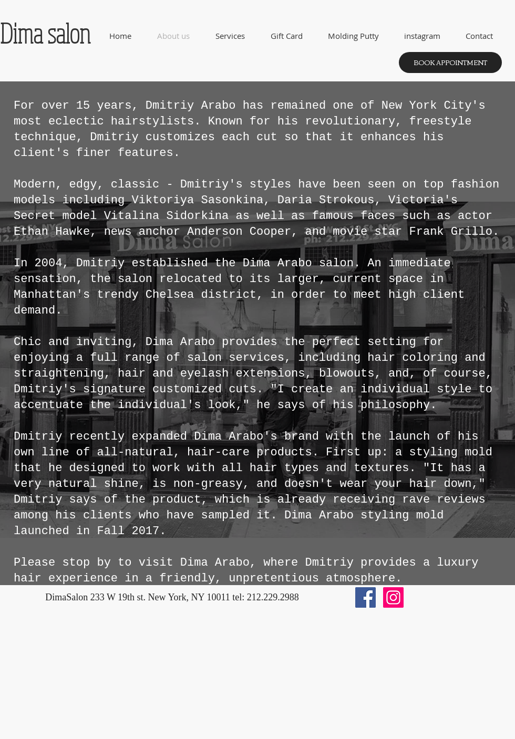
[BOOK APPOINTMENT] (450, 62)
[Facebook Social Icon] (365, 597)
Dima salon (45, 33)
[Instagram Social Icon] (393, 597)
